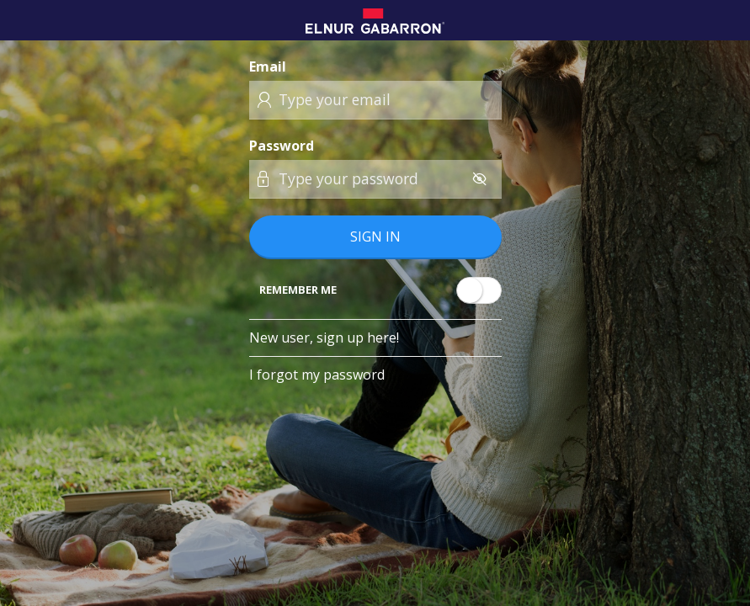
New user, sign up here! (324, 337)
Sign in (375, 236)
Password (281, 145)
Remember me (298, 289)
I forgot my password (317, 374)
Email (267, 66)
